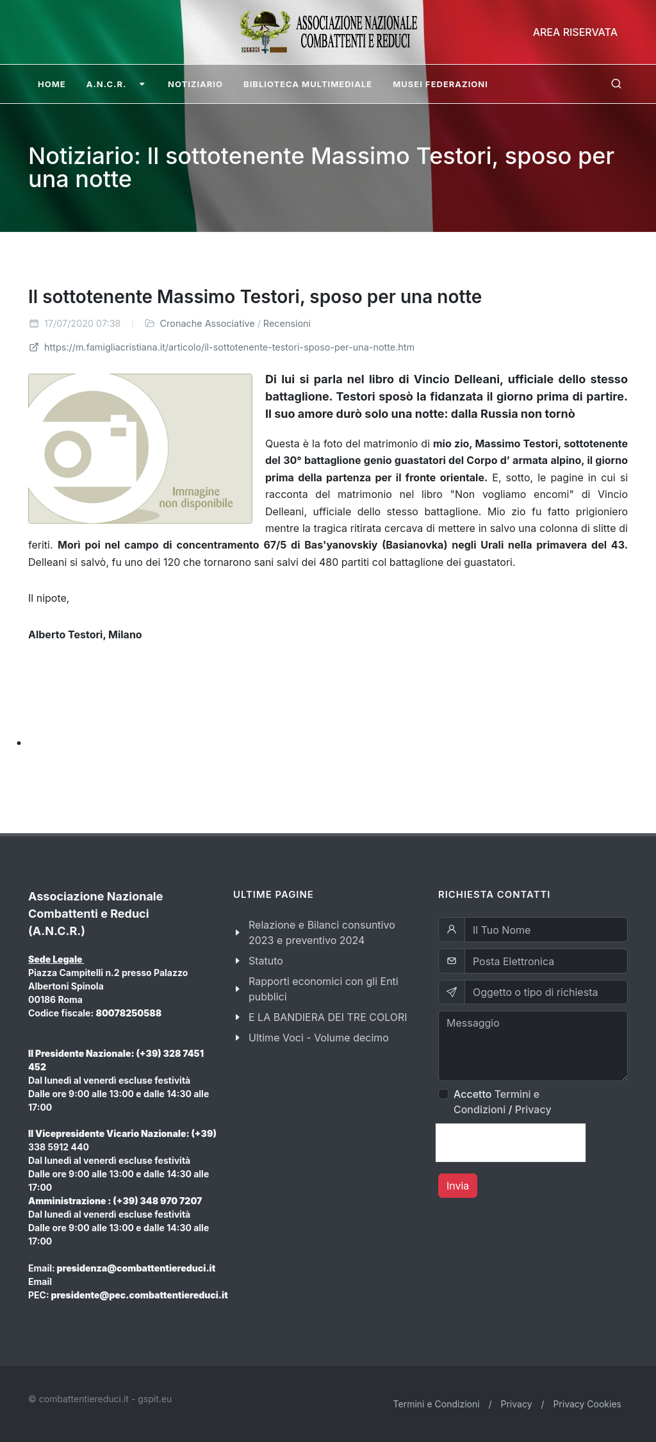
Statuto (266, 960)
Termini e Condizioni (436, 1403)
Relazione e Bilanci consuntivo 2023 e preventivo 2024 (322, 932)
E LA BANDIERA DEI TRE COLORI (328, 1017)
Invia (458, 1185)
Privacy (533, 1109)
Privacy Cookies (587, 1403)
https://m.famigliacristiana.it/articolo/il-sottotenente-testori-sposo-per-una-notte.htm (221, 347)
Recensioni (287, 323)
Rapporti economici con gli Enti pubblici (323, 989)
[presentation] (511, 1142)
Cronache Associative (207, 323)
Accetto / (503, 1102)
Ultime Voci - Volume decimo (319, 1037)
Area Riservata (575, 32)
